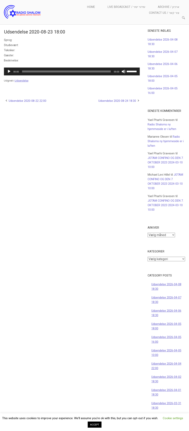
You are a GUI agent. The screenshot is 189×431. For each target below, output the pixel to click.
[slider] (66, 71)
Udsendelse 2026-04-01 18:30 (166, 392)
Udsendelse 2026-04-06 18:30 (166, 313)
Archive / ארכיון (168, 7)
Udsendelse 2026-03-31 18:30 (166, 406)
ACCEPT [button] (94, 424)
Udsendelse (21, 80)
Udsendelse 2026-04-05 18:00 (166, 326)
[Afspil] (9, 71)
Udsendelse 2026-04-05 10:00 (166, 353)
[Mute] (124, 71)
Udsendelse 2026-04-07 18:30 (166, 300)
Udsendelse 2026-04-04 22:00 (166, 366)
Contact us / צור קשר (164, 13)
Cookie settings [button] (173, 418)
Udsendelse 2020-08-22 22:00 (27, 101)
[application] (72, 71)
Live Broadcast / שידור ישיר (126, 7)
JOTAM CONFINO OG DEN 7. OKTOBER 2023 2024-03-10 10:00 (165, 162)
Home (91, 7)
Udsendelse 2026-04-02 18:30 (166, 379)
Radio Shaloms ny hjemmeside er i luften (166, 141)
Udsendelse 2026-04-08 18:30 (166, 287)
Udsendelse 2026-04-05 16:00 (166, 339)
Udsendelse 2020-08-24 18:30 (117, 101)
